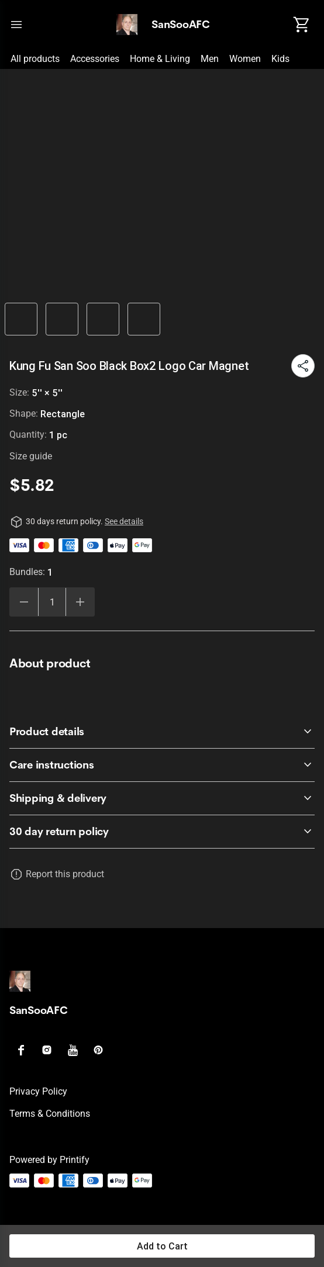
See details (124, 521)
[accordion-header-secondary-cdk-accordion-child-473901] (162, 765)
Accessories (94, 58)
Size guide (30, 456)
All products (35, 58)
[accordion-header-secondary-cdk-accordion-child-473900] (162, 731)
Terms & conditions (49, 1113)
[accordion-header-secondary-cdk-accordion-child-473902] (162, 798)
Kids (280, 58)
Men (210, 58)
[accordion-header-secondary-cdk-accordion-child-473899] (162, 831)
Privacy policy (38, 1091)
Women (245, 58)
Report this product (65, 874)
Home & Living (160, 58)
